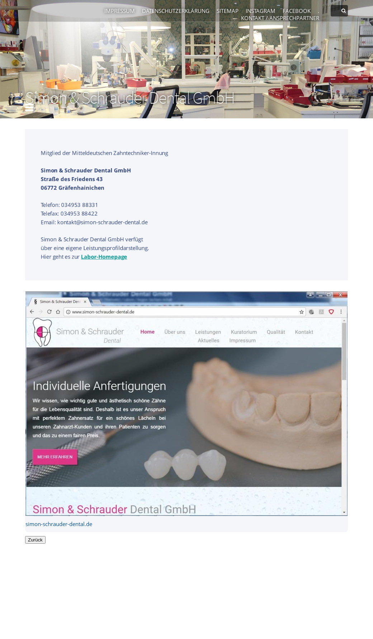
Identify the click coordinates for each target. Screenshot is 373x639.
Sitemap (228, 10)
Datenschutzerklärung (175, 10)
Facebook (297, 10)
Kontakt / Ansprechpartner (280, 18)
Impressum (119, 10)
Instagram (260, 10)
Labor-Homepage (104, 256)
